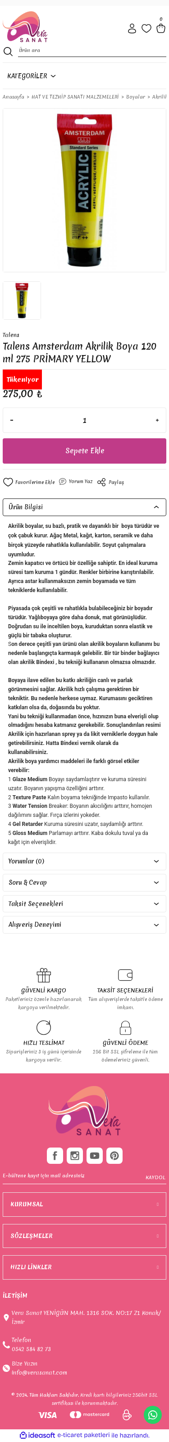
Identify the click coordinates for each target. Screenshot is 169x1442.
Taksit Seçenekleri (36, 904)
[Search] (92, 51)
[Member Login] (132, 28)
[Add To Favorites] (29, 482)
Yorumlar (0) (26, 861)
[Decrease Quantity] (11, 420)
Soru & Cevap (28, 882)
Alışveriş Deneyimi (35, 924)
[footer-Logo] (84, 1111)
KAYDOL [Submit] (155, 1177)
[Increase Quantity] (157, 420)
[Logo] (25, 27)
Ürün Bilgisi (26, 507)
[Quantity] (84, 420)
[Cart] (160, 28)
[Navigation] (30, 76)
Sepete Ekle (84, 450)
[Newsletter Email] (84, 1177)
